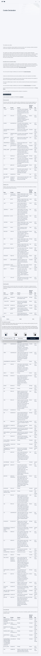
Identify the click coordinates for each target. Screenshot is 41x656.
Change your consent (7, 94)
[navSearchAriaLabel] (36, 1)
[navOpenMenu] (39, 1)
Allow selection (20, 338)
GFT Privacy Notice (22, 67)
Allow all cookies (33, 338)
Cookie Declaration (27, 71)
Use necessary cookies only (8, 338)
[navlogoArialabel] (3, 1)
